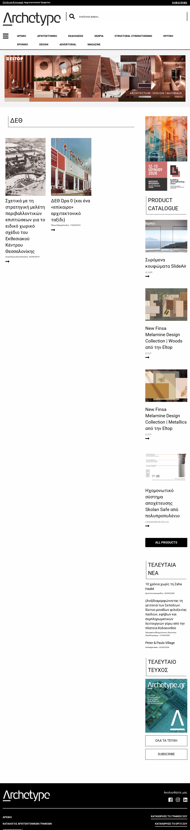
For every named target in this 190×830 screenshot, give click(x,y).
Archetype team (151, 647)
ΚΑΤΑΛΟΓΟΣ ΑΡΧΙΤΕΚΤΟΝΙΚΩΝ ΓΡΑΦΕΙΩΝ (27, 823)
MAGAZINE (94, 44)
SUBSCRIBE (179, 2)
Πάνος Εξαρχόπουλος (60, 225)
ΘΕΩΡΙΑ (98, 36)
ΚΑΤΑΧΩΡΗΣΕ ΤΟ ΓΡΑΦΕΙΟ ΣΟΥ (169, 816)
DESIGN (43, 44)
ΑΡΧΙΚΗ (21, 36)
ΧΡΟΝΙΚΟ (22, 44)
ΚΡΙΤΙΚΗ (168, 36)
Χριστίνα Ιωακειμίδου (154, 593)
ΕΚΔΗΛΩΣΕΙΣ (75, 36)
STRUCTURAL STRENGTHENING (133, 36)
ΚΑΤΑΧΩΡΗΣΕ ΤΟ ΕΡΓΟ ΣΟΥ (171, 823)
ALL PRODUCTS (166, 542)
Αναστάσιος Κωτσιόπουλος (16, 257)
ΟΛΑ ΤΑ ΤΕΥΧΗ (166, 740)
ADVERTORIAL (68, 44)
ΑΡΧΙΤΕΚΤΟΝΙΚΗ (47, 36)
